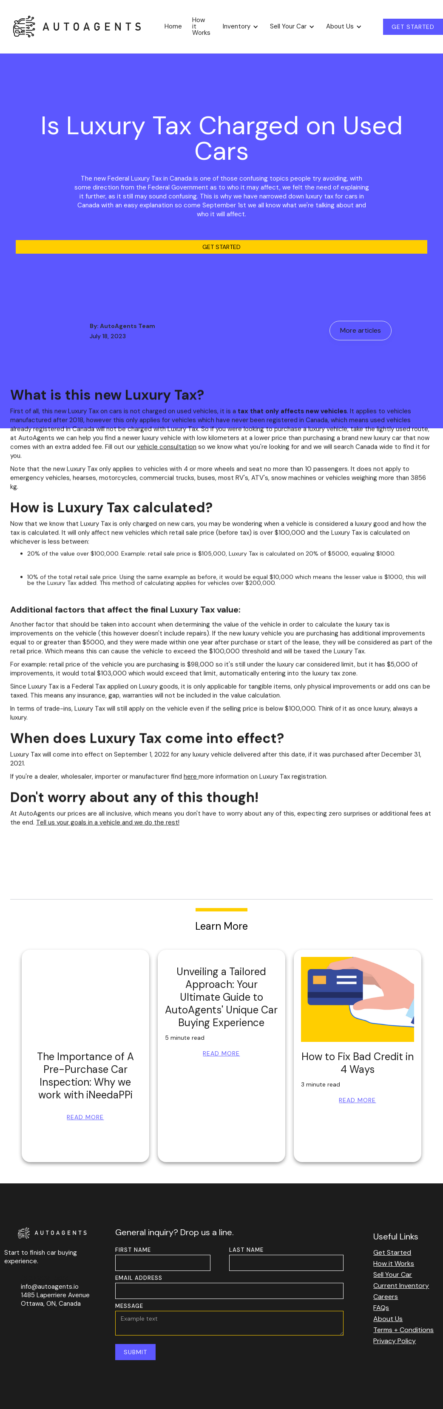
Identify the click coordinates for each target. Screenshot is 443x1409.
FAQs (381, 1307)
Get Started (221, 247)
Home (173, 26)
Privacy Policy (394, 1340)
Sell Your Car (392, 1274)
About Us (388, 1318)
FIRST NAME (133, 1250)
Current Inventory (401, 1285)
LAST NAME (246, 1250)
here (191, 782)
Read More (85, 1117)
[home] (77, 26)
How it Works (201, 26)
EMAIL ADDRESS (138, 1278)
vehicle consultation (166, 452)
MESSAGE (129, 1306)
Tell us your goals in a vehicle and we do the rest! (107, 828)
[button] (239, 26)
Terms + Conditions (403, 1329)
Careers (385, 1296)
